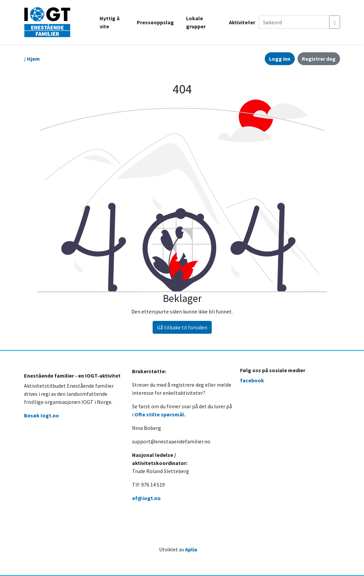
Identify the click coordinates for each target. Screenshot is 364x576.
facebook (252, 380)
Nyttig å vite (110, 22)
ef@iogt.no (146, 498)
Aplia (191, 549)
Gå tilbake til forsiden (182, 327)
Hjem (33, 58)
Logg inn (279, 58)
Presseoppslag (155, 22)
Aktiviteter (242, 22)
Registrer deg (319, 58)
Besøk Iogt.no (41, 415)
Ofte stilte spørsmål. (159, 414)
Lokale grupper (196, 22)
